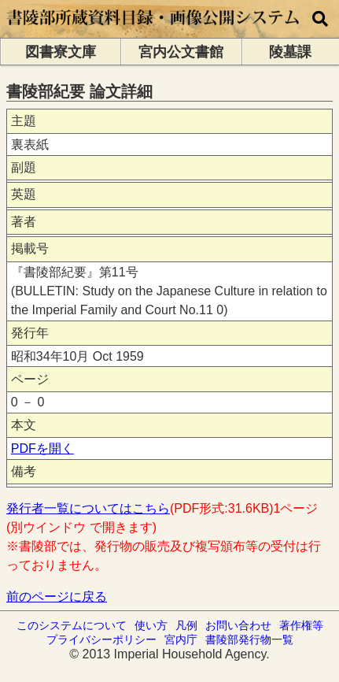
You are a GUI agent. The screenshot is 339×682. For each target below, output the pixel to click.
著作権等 (301, 625)
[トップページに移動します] (153, 30)
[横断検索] (320, 19)
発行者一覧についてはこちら (88, 508)
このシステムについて (72, 625)
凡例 (186, 625)
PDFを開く (42, 448)
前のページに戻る (56, 596)
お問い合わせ (238, 625)
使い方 (151, 625)
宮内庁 (180, 639)
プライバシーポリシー (101, 639)
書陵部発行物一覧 (249, 639)
